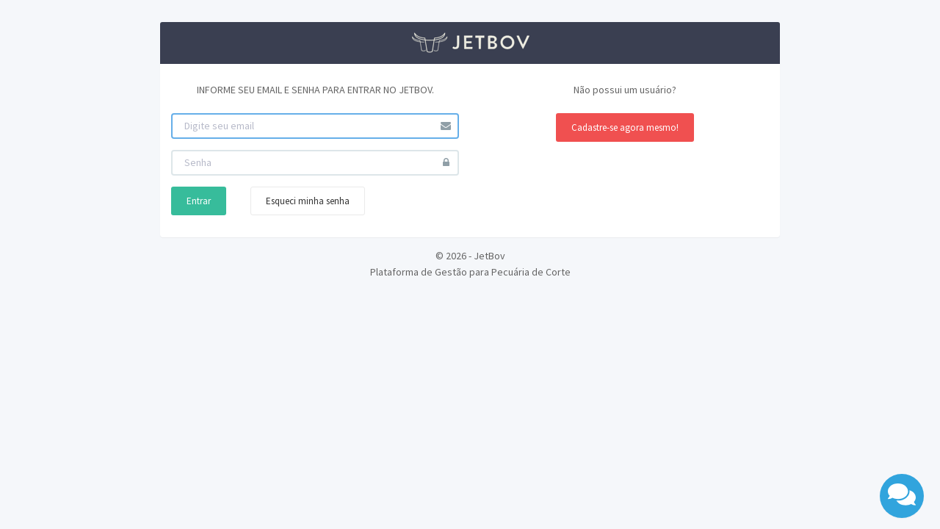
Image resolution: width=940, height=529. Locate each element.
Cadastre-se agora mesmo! (625, 127)
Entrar (199, 201)
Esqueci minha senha (308, 201)
